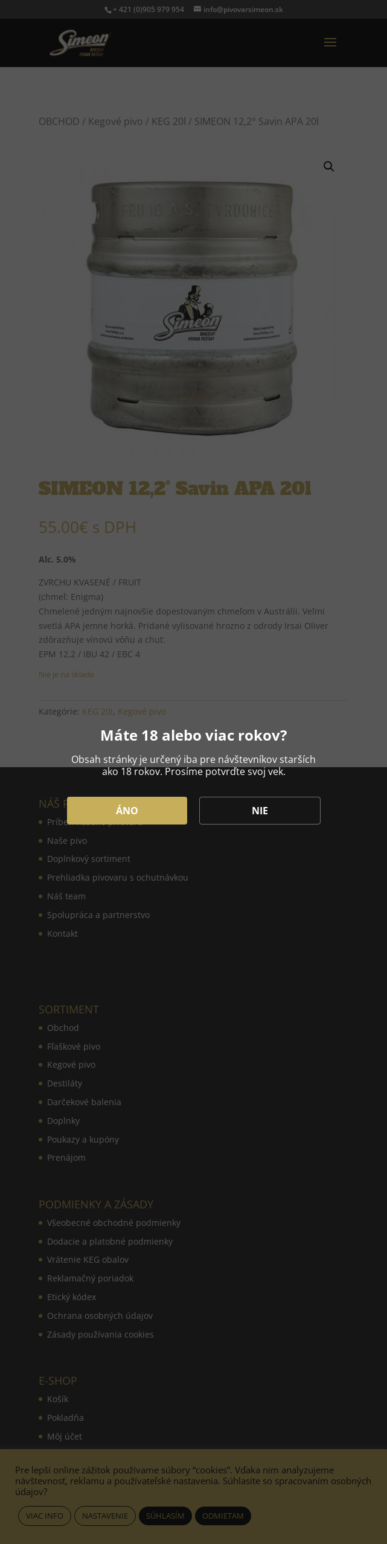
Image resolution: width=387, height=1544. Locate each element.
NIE (260, 810)
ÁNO (127, 810)
